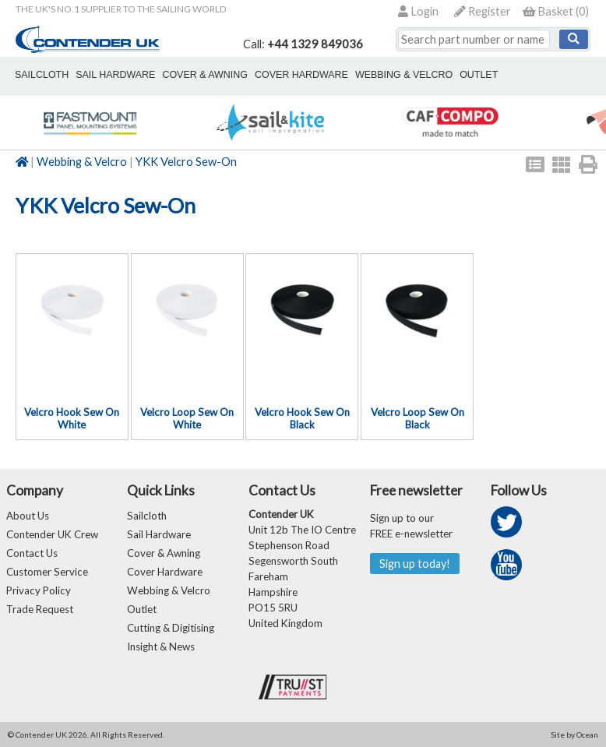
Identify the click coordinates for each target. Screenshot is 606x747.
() (556, 11)
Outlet (142, 609)
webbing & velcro (404, 74)
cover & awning (205, 74)
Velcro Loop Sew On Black (417, 418)
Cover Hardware (165, 572)
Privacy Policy (38, 590)
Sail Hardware (159, 534)
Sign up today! (414, 563)
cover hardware (301, 74)
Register (482, 11)
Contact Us (32, 553)
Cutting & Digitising (170, 628)
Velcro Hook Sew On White (71, 418)
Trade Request (39, 609)
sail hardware (115, 74)
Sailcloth (147, 515)
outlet (479, 74)
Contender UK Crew (52, 534)
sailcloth (42, 74)
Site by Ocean (574, 734)
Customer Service (47, 572)
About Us (27, 515)
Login (418, 11)
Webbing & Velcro (82, 161)
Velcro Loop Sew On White (187, 418)
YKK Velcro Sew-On (186, 161)
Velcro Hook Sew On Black (302, 418)
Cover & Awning (163, 553)
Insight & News (161, 646)
